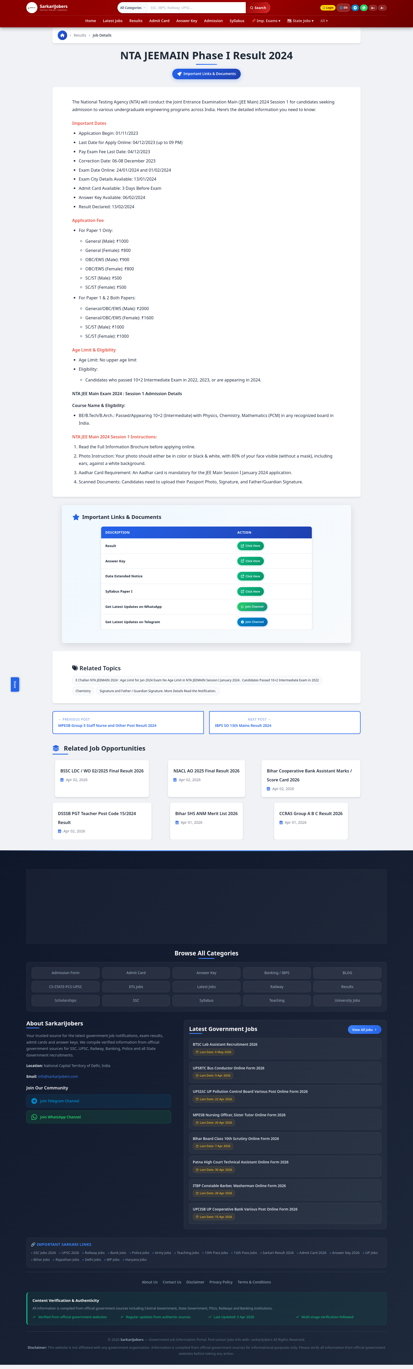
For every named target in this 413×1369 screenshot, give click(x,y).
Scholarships (65, 1006)
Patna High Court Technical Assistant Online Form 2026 (240, 1167)
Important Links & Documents (206, 74)
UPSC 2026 (70, 1256)
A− (382, 8)
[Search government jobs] (195, 7)
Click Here (249, 546)
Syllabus (237, 20)
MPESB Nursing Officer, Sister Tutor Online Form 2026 (239, 1121)
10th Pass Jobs (216, 1256)
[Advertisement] (206, 911)
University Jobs (347, 1006)
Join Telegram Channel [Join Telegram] (55, 1105)
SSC (136, 1006)
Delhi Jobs (93, 1264)
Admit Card (159, 20)
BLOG (347, 978)
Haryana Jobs (135, 1264)
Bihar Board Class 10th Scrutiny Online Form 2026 (236, 1144)
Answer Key (186, 20)
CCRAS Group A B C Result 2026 (311, 818)
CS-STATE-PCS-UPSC (65, 992)
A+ (373, 8)
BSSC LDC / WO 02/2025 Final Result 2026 (102, 775)
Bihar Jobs (41, 1264)
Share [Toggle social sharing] (15, 684)
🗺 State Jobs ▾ (300, 20)
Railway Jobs (95, 1256)
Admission (213, 20)
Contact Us (172, 1286)
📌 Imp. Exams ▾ (265, 20)
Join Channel (250, 610)
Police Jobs (140, 1256)
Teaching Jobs (188, 1256)
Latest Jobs (113, 20)
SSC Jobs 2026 (44, 1256)
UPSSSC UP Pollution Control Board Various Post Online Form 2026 (250, 1097)
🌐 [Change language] (343, 7)
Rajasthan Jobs (67, 1264)
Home (90, 20)
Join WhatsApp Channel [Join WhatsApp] (56, 1121)
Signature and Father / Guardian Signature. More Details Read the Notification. (158, 695)
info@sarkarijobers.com (58, 1080)
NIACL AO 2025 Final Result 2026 (206, 775)
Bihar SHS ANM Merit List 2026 (206, 818)
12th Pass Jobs (245, 1256)
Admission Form (65, 978)
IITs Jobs (136, 992)
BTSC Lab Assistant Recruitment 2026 (225, 1050)
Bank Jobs (118, 1256)
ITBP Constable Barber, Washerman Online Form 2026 (239, 1191)
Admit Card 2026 (312, 1256)
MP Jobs (113, 1264)
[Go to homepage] (62, 35)
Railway (277, 992)
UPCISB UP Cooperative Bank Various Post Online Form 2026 (245, 1215)
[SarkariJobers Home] (46, 7)
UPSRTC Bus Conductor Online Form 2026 (228, 1074)
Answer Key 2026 (346, 1256)
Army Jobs (163, 1256)
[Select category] (131, 7)
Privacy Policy (221, 1286)
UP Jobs (371, 1256)
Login (327, 8)
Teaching (276, 1006)
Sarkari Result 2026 (278, 1256)
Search (257, 7)
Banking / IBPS (276, 978)
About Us (150, 1286)
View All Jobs (364, 1033)
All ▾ (324, 20)
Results (135, 20)
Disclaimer (195, 1286)
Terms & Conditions (254, 1286)
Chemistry (83, 695)
